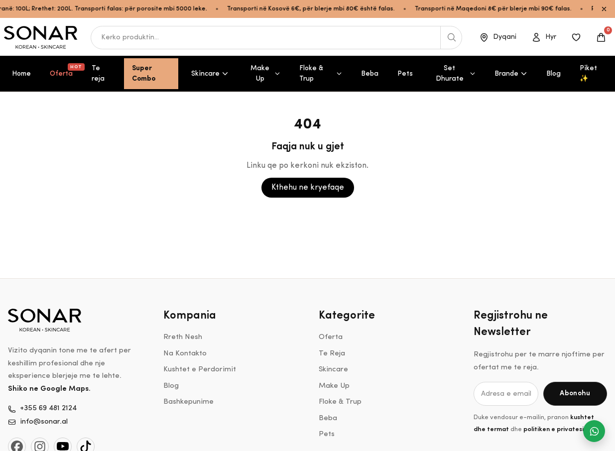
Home (21, 74)
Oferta (65, 70)
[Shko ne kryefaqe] (41, 37)
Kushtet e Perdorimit (199, 369)
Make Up (265, 74)
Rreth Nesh (182, 337)
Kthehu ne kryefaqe (307, 188)
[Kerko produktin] (451, 37)
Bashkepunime (188, 402)
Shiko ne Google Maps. (49, 389)
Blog (553, 74)
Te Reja (332, 353)
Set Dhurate (456, 74)
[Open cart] (601, 37)
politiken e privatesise (557, 429)
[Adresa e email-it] (506, 394)
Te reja (98, 74)
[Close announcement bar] (604, 9)
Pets (405, 74)
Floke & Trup (320, 74)
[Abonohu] (575, 394)
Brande (510, 74)
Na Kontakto (185, 353)
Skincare (210, 74)
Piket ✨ (588, 74)
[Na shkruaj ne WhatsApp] (594, 431)
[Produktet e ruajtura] (576, 37)
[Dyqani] (497, 37)
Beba (369, 74)
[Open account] (543, 37)
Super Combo (143, 74)
